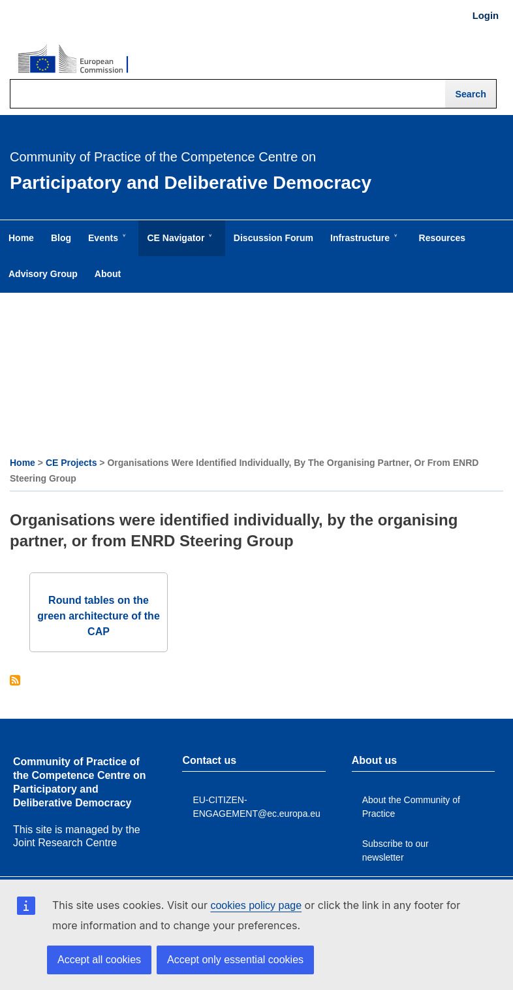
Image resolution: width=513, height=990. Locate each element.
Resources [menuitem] (442, 238)
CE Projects (71, 462)
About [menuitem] (108, 274)
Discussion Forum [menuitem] (273, 238)
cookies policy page (256, 905)
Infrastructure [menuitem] (362, 244)
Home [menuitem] (21, 238)
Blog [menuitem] (61, 238)
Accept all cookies (99, 959)
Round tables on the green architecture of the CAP (98, 616)
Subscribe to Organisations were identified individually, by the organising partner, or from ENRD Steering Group (15, 681)
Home (22, 462)
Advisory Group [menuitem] (43, 274)
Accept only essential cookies (235, 959)
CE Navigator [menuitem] (178, 244)
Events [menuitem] (106, 244)
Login (486, 15)
